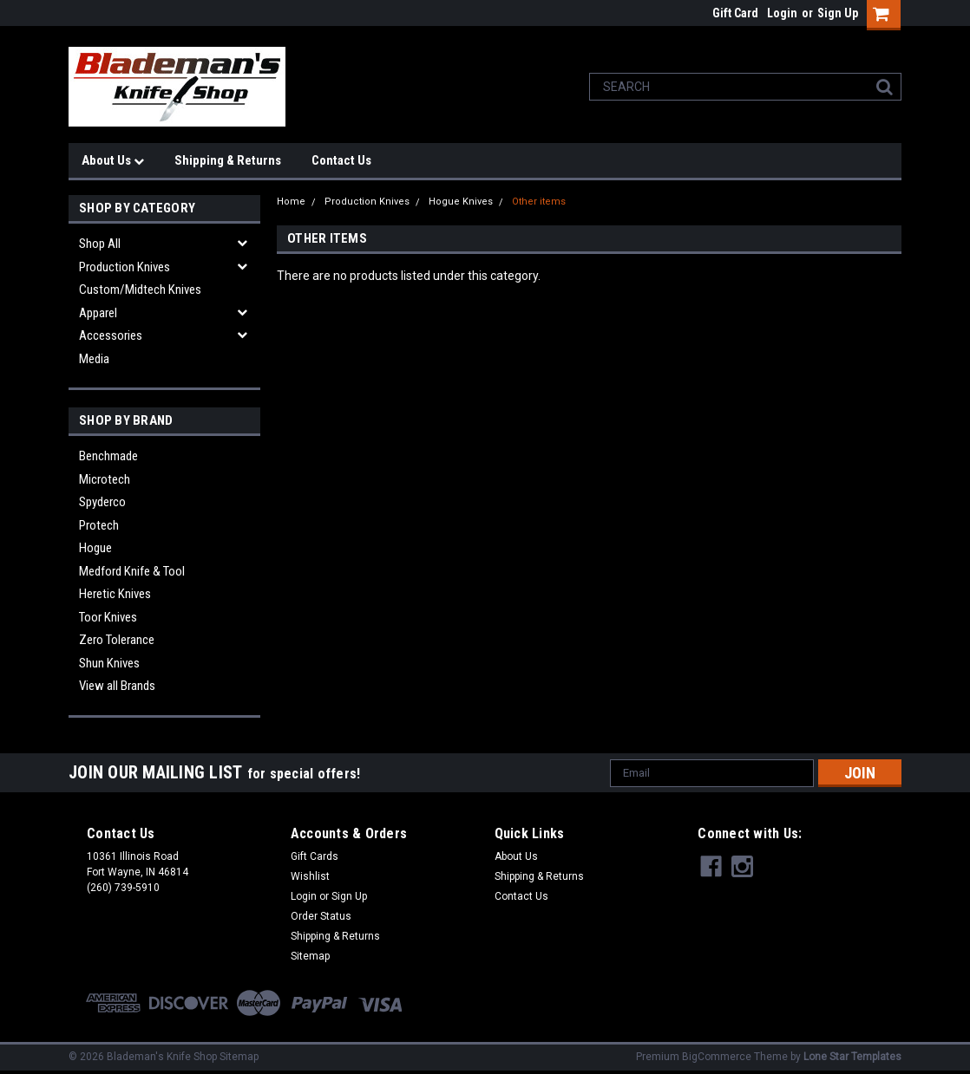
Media (94, 359)
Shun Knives (109, 663)
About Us (113, 160)
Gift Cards (314, 856)
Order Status (321, 916)
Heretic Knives (115, 594)
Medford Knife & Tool (132, 571)
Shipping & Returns (227, 160)
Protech (99, 525)
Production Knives (124, 267)
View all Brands (117, 685)
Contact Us (341, 160)
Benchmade (108, 456)
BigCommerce (716, 1057)
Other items (539, 201)
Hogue (95, 548)
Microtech (104, 479)
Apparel (98, 313)
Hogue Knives (461, 201)
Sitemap (310, 956)
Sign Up (837, 13)
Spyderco (102, 502)
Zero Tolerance (116, 640)
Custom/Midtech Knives (140, 289)
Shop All (100, 243)
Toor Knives (108, 617)
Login (782, 13)
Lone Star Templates (852, 1057)
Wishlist (310, 876)
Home (291, 201)
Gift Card (735, 13)
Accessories (110, 335)
